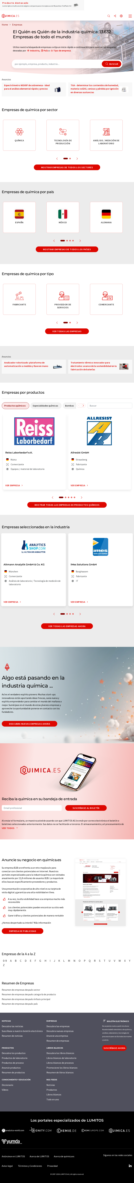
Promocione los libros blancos (61, 1067)
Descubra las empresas (58, 1026)
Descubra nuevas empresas (60, 1031)
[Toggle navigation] (130, 16)
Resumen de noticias (12, 1035)
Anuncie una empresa (57, 1035)
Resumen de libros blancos (60, 1072)
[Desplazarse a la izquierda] (79, 406)
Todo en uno (52, 1099)
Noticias (50, 1084)
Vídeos (5, 1089)
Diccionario (7, 1084)
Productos (51, 1089)
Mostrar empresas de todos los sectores (67, 167)
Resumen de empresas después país (20, 1003)
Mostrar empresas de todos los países (67, 249)
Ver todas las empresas (66, 331)
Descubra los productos (14, 1053)
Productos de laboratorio (14, 1057)
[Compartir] (115, 16)
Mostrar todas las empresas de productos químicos (67, 504)
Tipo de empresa (62, 50)
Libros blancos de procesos (60, 1062)
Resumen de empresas (57, 1040)
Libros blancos (53, 1094)
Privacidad (52, 1165)
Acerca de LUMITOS (39, 1156)
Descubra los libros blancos (60, 1053)
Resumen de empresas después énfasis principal (26, 999)
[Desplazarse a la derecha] (83, 406)
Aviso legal (7, 1165)
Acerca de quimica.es (64, 1156)
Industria (34, 50)
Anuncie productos (11, 1067)
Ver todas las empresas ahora (67, 626)
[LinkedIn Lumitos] (130, 1165)
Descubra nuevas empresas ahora (29, 723)
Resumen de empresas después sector (21, 989)
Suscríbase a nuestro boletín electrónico (22, 1031)
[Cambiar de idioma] (121, 16)
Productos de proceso (13, 1062)
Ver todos (10, 828)
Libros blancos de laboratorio (61, 1057)
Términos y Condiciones (30, 1165)
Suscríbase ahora (114, 1048)
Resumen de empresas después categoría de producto (29, 994)
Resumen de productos (13, 1072)
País (46, 50)
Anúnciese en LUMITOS (13, 1156)
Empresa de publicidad (22, 931)
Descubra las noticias (12, 1026)
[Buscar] (109, 16)
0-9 (5, 960)
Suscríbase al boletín (86, 807)
